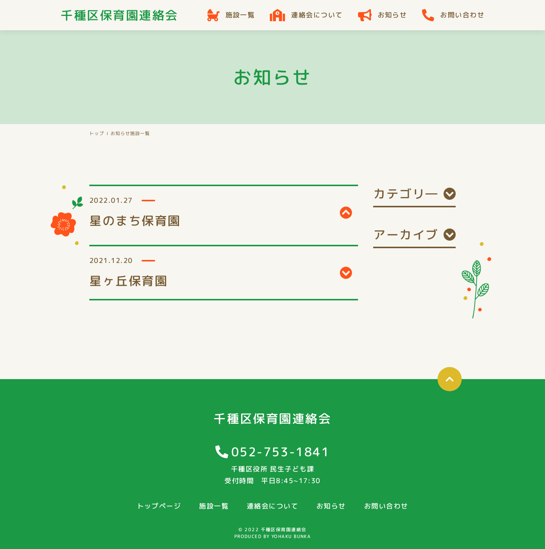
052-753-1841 (280, 451)
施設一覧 (231, 15)
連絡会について (306, 15)
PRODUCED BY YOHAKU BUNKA (272, 536)
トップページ (159, 506)
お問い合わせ (453, 15)
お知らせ (382, 15)
